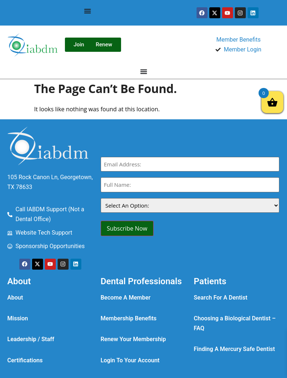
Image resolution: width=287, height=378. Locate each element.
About (15, 297)
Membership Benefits (129, 318)
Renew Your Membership (133, 339)
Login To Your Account (130, 360)
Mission (17, 318)
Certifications (25, 360)
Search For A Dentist (220, 297)
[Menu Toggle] (87, 11)
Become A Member (126, 297)
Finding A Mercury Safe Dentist (234, 349)
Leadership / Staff (30, 339)
